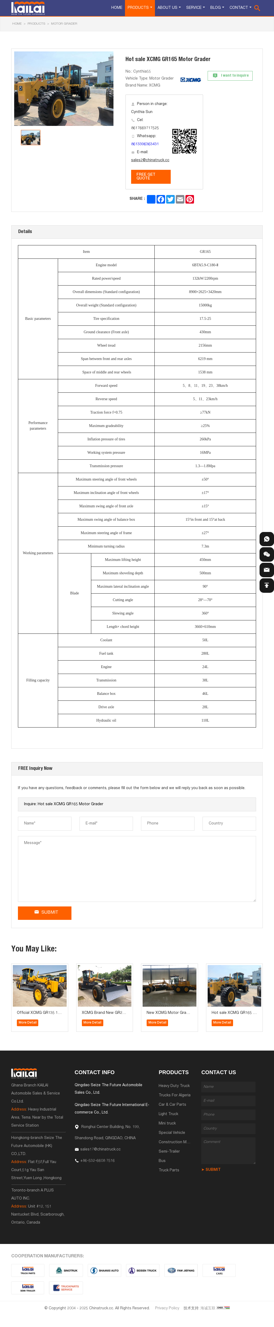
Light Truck (168, 1114)
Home (116, 8)
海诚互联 (207, 1308)
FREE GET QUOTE (145, 177)
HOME (17, 23)
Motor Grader (64, 23)
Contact (239, 8)
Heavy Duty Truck (174, 1086)
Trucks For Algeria (175, 1095)
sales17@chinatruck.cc (100, 1150)
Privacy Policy (167, 1308)
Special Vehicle (172, 1133)
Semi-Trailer (169, 1152)
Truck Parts (169, 1170)
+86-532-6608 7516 (97, 1161)
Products (138, 8)
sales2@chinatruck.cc (150, 160)
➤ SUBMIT (211, 1170)
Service (193, 8)
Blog (215, 8)
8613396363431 (145, 144)
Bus (162, 1161)
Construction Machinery (180, 1142)
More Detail (28, 1022)
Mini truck (167, 1124)
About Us (167, 8)
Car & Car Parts (172, 1105)
